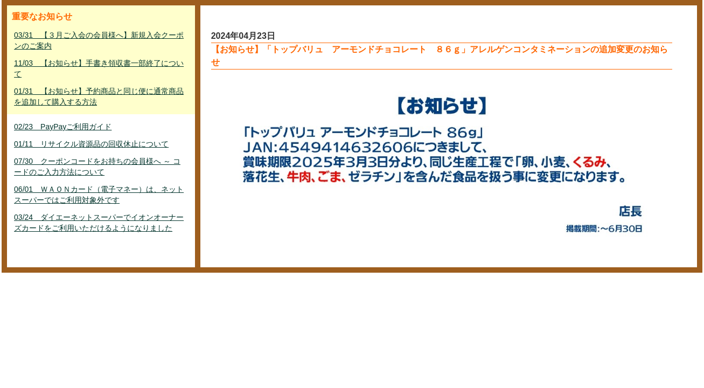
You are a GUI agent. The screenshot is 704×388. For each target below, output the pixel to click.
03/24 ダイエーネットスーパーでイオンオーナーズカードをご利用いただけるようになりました (99, 222)
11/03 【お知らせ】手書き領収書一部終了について (99, 68)
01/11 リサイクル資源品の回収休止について (91, 144)
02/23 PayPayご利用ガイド (62, 126)
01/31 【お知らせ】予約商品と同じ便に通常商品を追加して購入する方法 (99, 96)
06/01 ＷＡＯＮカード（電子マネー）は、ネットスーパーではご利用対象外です (99, 194)
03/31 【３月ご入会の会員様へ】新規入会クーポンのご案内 (99, 40)
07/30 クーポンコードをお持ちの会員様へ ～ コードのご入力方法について (97, 166)
